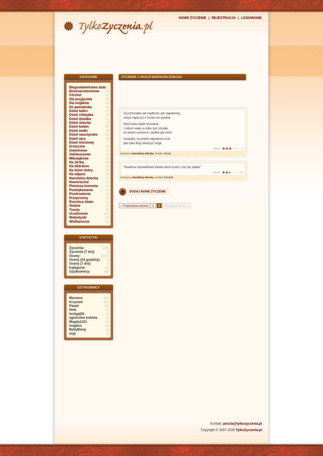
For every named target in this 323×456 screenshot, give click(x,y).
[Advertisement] (161, 53)
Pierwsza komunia (83, 186)
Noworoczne (79, 182)
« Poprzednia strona (134, 205)
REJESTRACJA (224, 18)
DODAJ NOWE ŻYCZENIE (147, 191)
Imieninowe (78, 150)
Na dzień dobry (81, 170)
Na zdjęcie (77, 174)
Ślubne (74, 206)
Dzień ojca (77, 139)
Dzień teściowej (81, 142)
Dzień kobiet (79, 126)
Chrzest (75, 95)
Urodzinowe (78, 214)
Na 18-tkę (76, 162)
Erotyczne (77, 146)
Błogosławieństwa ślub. (87, 87)
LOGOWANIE (251, 18)
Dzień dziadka (80, 119)
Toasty (74, 210)
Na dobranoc (79, 166)
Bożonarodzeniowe (84, 91)
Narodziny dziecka (83, 178)
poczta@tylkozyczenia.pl (242, 424)
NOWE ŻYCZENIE (192, 18)
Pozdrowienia (79, 194)
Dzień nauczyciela (83, 134)
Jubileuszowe (80, 154)
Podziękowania (81, 190)
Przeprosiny (78, 198)
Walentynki (78, 217)
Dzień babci (78, 111)
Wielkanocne (79, 221)
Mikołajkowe (79, 158)
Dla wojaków (79, 103)
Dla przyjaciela (80, 99)
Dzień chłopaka (81, 115)
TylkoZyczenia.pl (249, 430)
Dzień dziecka (80, 123)
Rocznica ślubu (81, 202)
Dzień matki (78, 131)
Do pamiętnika (80, 107)
